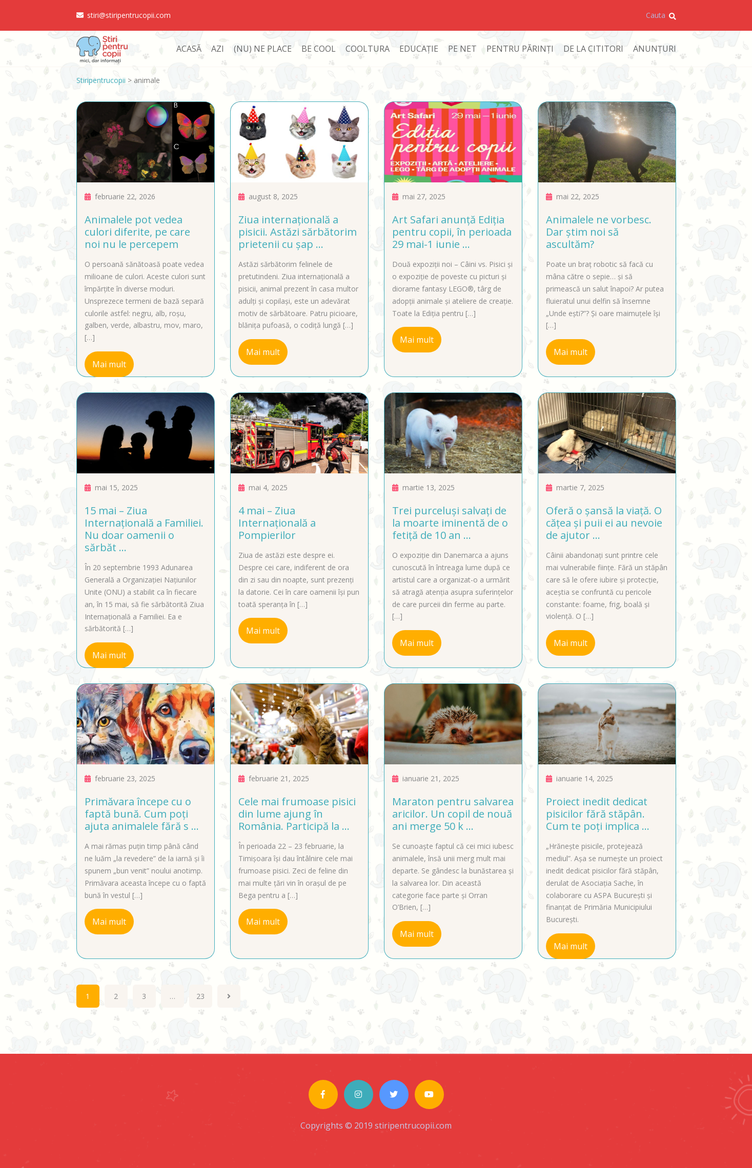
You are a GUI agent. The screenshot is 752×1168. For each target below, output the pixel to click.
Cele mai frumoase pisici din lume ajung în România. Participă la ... (297, 814)
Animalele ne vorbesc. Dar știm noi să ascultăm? (599, 232)
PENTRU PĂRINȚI (520, 48)
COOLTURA (367, 48)
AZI (217, 48)
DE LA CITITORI (593, 48)
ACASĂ (188, 48)
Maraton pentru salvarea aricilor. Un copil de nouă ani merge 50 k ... (453, 814)
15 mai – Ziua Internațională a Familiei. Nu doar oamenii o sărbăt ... (144, 529)
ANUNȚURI (654, 48)
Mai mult (109, 364)
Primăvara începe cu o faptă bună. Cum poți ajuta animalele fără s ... (142, 814)
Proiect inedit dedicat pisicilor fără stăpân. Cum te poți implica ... (597, 814)
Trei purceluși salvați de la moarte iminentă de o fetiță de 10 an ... (450, 523)
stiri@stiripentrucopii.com (123, 15)
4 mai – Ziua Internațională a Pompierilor (277, 523)
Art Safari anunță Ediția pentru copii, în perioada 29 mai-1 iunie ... (452, 232)
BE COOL (318, 48)
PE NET (462, 48)
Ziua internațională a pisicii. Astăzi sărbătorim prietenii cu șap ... (297, 232)
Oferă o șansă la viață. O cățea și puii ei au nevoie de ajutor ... (604, 523)
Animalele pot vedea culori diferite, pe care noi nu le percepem (137, 232)
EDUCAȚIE (418, 48)
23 (200, 996)
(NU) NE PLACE (263, 48)
